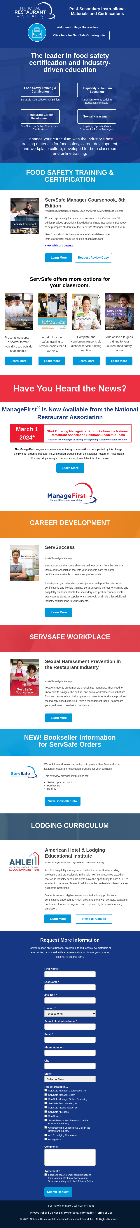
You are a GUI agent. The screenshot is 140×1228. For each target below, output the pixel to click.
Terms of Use (104, 1212)
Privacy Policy (39, 1212)
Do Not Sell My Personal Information (72, 1212)
